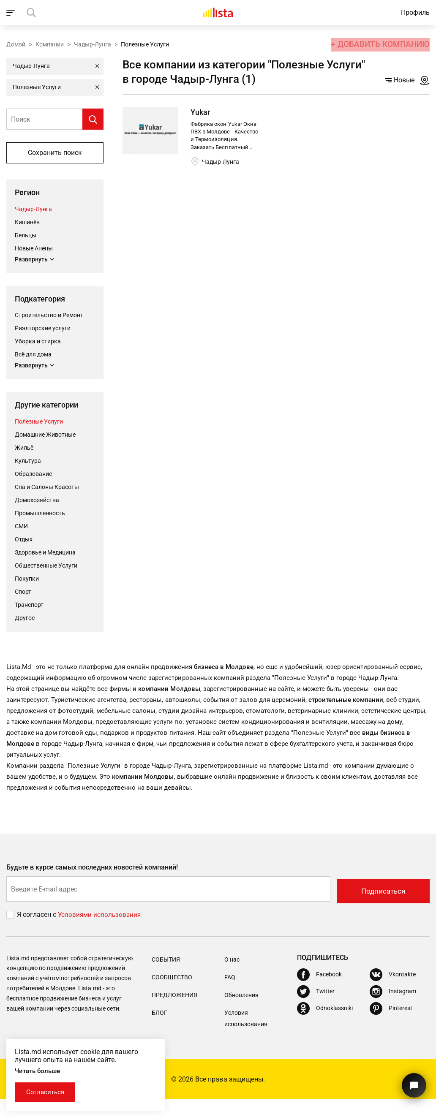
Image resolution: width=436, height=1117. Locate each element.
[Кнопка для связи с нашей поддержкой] (412, 1082)
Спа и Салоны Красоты (47, 487)
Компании (49, 43)
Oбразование (33, 474)
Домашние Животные (45, 435)
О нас (232, 976)
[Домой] (218, 13)
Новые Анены (34, 248)
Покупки (27, 579)
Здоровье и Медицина (45, 553)
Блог (159, 1030)
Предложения (174, 1012)
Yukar (200, 112)
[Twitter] (316, 1009)
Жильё (24, 448)
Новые (399, 80)
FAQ (229, 994)
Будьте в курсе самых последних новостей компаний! (92, 886)
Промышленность (40, 514)
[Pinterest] (391, 1026)
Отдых (24, 540)
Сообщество (172, 994)
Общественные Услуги (46, 566)
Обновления (241, 1012)
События (166, 976)
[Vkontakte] (393, 992)
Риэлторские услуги (43, 329)
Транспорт (29, 605)
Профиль (415, 12)
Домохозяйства (37, 500)
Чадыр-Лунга (92, 43)
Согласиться (47, 1091)
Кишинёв (27, 222)
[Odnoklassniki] (325, 1026)
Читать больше (39, 1069)
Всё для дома (33, 355)
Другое (25, 618)
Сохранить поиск (55, 153)
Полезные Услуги (39, 422)
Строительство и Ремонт (49, 316)
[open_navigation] (11, 12)
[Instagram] (393, 1009)
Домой (15, 43)
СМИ (21, 527)
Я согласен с (37, 932)
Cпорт (23, 592)
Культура (28, 461)
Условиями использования (100, 932)
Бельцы (25, 235)
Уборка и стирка (38, 342)
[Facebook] (319, 992)
